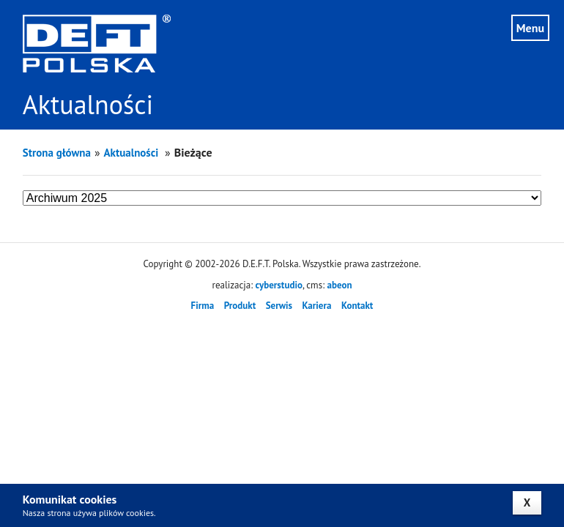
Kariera (317, 305)
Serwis (279, 305)
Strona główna (57, 153)
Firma (203, 305)
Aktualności (132, 153)
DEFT (97, 43)
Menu (530, 27)
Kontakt (357, 305)
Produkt (240, 305)
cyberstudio (279, 285)
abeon (339, 285)
